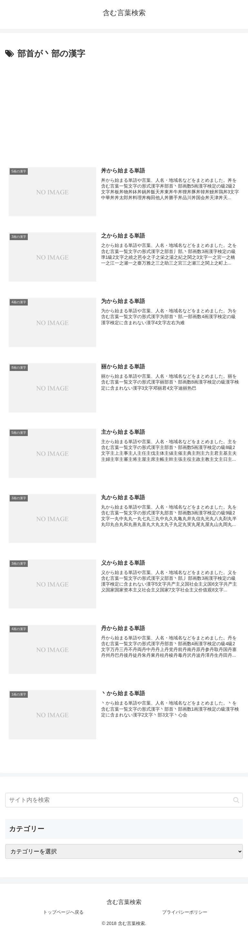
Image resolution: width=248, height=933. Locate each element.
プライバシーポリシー (184, 912)
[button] (236, 800)
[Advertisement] (124, 109)
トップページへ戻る (63, 912)
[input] (124, 800)
